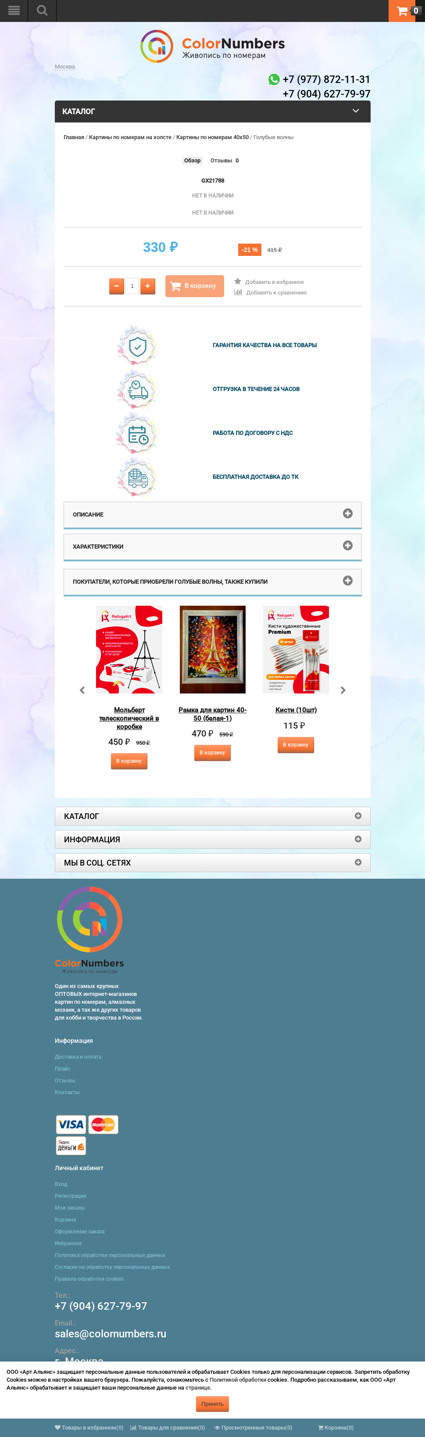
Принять (212, 1404)
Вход (61, 1184)
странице (198, 1387)
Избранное (68, 1243)
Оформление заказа (79, 1232)
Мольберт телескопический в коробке (129, 718)
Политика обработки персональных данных (110, 1255)
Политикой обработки (238, 1379)
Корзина (65, 1220)
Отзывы (221, 160)
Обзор (192, 160)
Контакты (67, 1092)
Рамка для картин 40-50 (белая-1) (212, 714)
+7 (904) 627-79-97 (101, 1306)
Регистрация (70, 1196)
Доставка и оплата (78, 1057)
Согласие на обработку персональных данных (112, 1267)
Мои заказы (70, 1208)
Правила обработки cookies (89, 1279)
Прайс (62, 1069)
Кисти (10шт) (296, 710)
